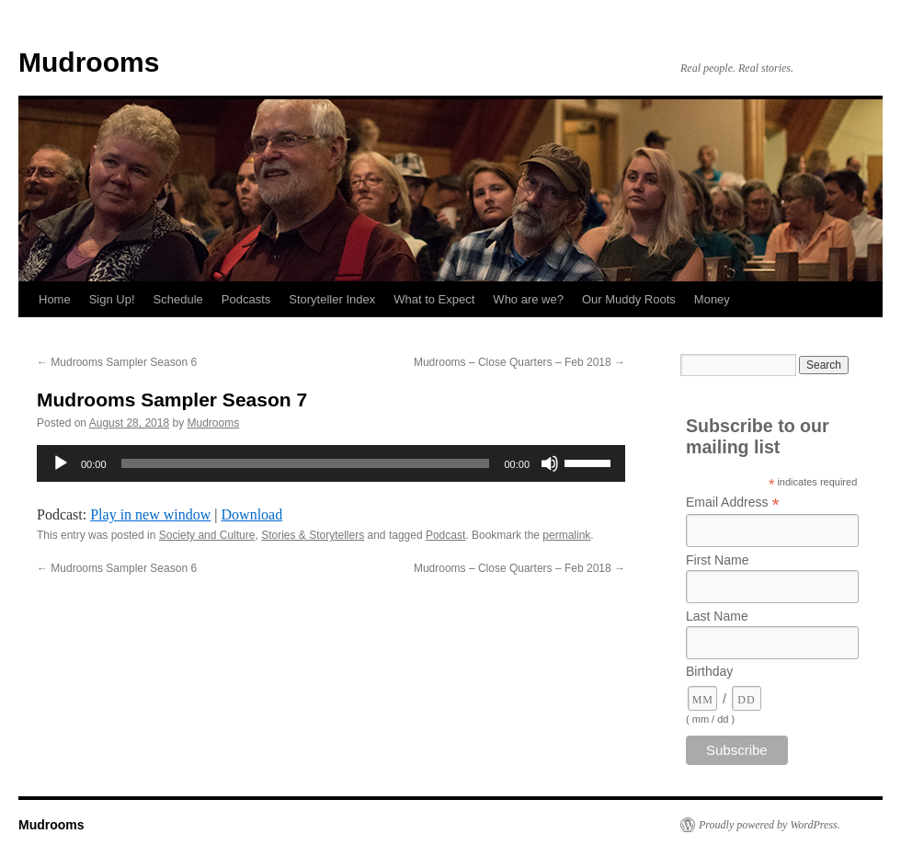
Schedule (178, 299)
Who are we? (528, 299)
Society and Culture (207, 535)
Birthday (709, 671)
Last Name (717, 616)
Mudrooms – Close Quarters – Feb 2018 (519, 362)
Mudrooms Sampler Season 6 (117, 362)
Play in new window (150, 514)
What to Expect (433, 299)
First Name (717, 560)
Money (712, 299)
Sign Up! (112, 299)
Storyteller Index (332, 299)
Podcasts (246, 299)
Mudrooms (88, 62)
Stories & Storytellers (312, 535)
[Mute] (550, 463)
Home (55, 299)
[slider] (305, 463)
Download (252, 514)
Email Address (733, 502)
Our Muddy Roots (629, 299)
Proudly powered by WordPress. (769, 824)
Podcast (445, 535)
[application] (331, 463)
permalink (566, 535)
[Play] (60, 463)
